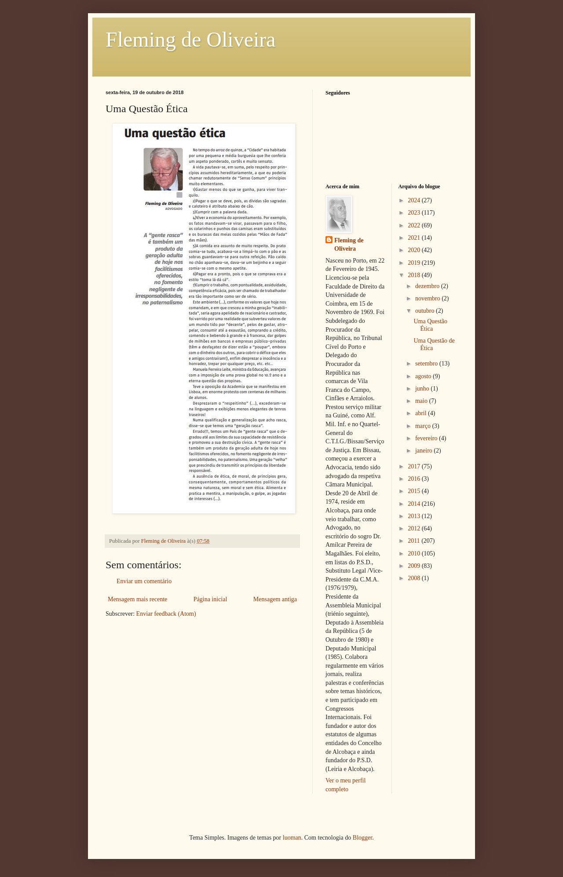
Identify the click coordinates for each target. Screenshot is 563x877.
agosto (424, 376)
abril (421, 413)
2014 (415, 504)
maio (422, 401)
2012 (415, 528)
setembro (427, 363)
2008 (415, 578)
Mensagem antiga (275, 599)
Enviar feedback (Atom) (166, 613)
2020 (415, 250)
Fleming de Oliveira (191, 39)
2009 (415, 566)
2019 (415, 262)
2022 (415, 225)
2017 (415, 466)
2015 (415, 491)
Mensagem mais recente (137, 599)
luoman (292, 837)
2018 (415, 275)
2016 (415, 478)
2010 (415, 553)
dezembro (428, 286)
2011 (414, 540)
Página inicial (210, 599)
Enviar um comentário (144, 581)
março (423, 426)
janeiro (424, 450)
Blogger (362, 837)
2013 (415, 516)
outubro (425, 310)
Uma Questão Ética (430, 325)
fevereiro (427, 438)
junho (423, 388)
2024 (415, 200)
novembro (428, 298)
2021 (415, 237)
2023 (415, 212)
